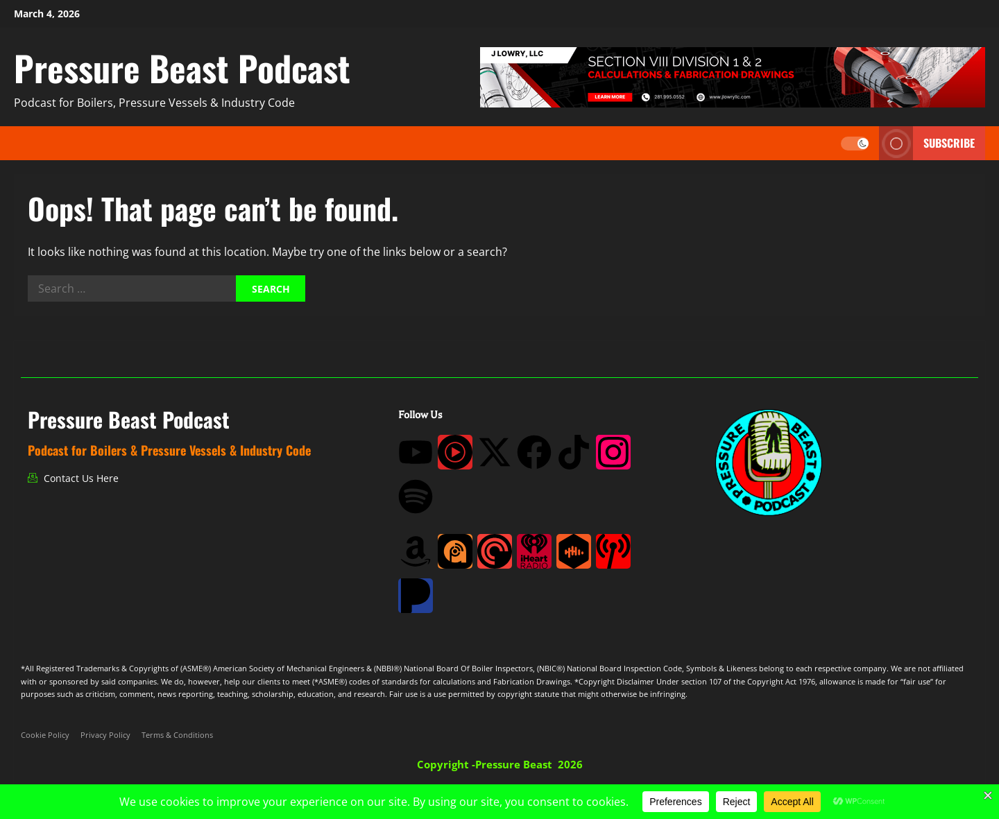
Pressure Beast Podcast (182, 67)
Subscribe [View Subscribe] (927, 143)
